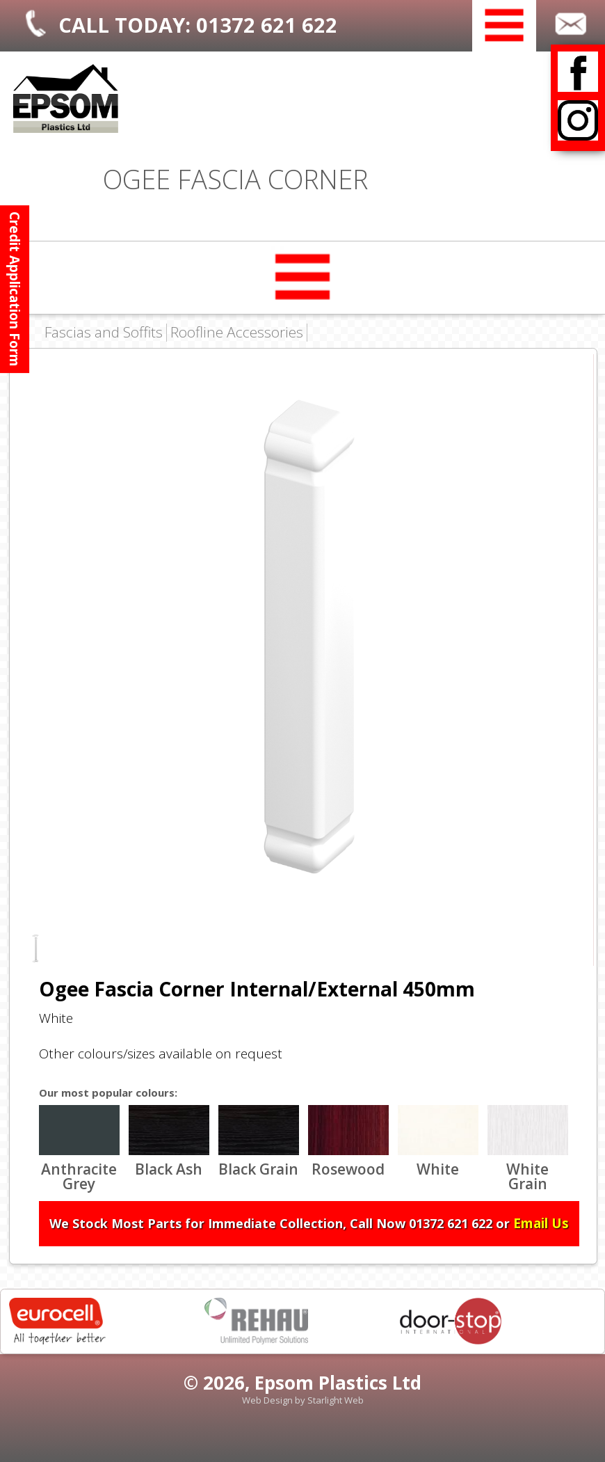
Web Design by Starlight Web (303, 1400)
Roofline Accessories (236, 333)
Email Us (541, 1223)
